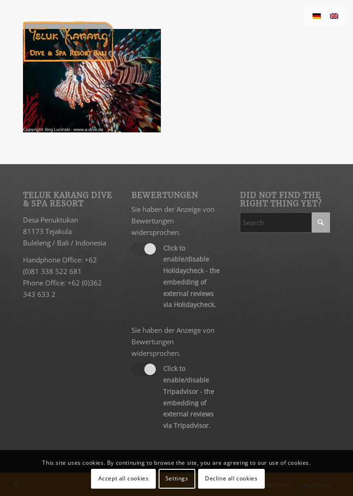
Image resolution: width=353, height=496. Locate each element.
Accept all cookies (123, 478)
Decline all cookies (231, 478)
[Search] (285, 222)
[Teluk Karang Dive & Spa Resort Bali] (68, 41)
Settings (176, 478)
